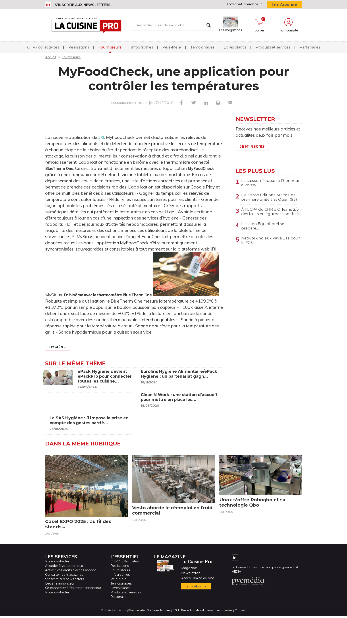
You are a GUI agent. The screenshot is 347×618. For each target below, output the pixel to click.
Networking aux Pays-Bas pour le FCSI (267, 249)
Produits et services (273, 49)
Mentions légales (158, 612)
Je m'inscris (253, 146)
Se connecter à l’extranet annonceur (73, 590)
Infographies (142, 49)
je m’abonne (284, 4)
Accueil (50, 57)
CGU (175, 612)
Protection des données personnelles (207, 612)
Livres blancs (235, 49)
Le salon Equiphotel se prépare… (263, 234)
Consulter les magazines (64, 577)
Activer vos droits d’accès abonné (71, 573)
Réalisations (78, 49)
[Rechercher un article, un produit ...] (173, 25)
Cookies (241, 612)
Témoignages (202, 49)
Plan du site (135, 612)
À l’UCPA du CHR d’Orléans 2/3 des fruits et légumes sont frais (270, 216)
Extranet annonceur (244, 4)
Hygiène (58, 347)
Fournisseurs (109, 49)
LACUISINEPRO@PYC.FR (129, 103)
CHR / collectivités (43, 49)
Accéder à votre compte (64, 568)
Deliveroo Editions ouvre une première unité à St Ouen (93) (271, 198)
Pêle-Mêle (171, 49)
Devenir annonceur (60, 586)
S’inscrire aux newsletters (83, 4)
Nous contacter (57, 564)
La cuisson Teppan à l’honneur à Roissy (261, 183)
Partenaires (310, 49)
